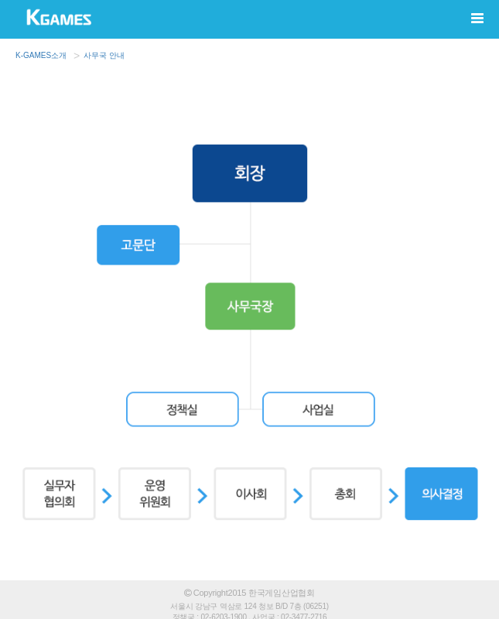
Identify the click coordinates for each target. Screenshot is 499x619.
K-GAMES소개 (41, 55)
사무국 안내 (104, 55)
